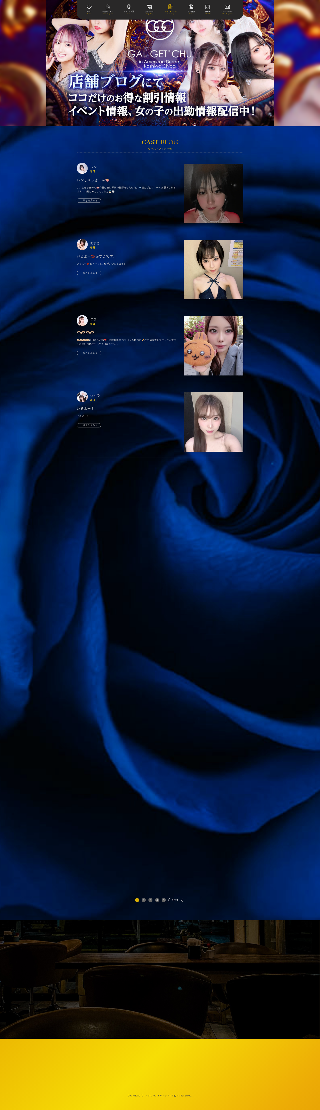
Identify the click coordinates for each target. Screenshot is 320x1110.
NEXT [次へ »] (175, 900)
